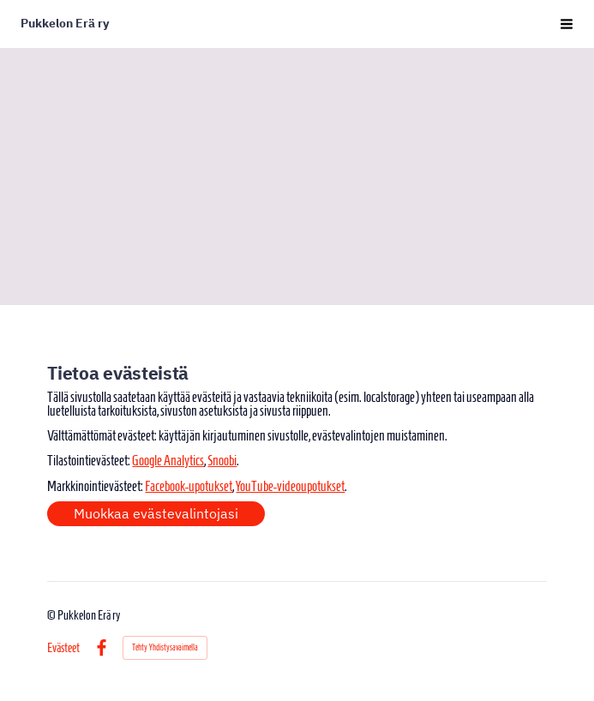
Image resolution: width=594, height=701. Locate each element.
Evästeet (63, 648)
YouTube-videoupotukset (290, 486)
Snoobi (222, 460)
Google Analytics (168, 460)
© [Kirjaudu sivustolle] (52, 615)
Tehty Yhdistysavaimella (165, 647)
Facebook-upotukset (188, 486)
